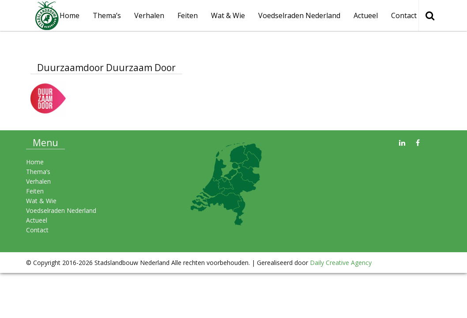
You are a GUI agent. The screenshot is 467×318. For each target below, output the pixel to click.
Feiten (187, 15)
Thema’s (107, 15)
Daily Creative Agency (341, 262)
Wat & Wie (228, 15)
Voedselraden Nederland (299, 15)
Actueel (366, 15)
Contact (404, 15)
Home (69, 15)
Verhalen (149, 15)
